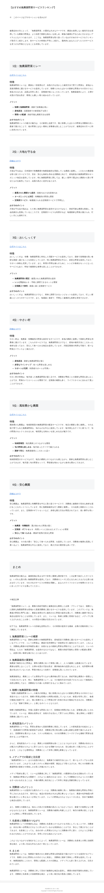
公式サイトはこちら (18, 75)
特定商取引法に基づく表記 (52, 888)
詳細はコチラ (15, 161)
